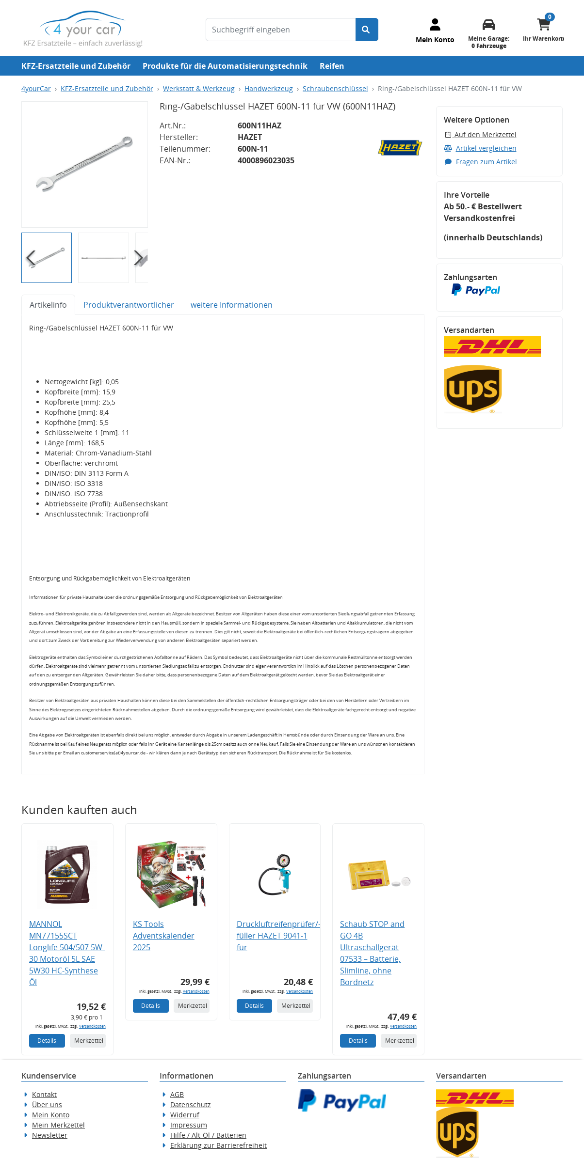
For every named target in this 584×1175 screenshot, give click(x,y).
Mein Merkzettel (58, 1124)
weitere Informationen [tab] (232, 304)
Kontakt (44, 1094)
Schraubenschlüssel (335, 88)
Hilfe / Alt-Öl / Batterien (208, 1135)
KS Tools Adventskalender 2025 (164, 936)
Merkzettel (88, 1040)
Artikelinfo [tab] (48, 304)
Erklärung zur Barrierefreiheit (218, 1145)
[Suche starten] (367, 29)
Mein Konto (50, 1114)
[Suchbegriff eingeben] (281, 29)
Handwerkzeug (268, 88)
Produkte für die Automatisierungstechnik (225, 66)
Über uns (47, 1104)
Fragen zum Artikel (480, 161)
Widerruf (184, 1114)
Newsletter (49, 1135)
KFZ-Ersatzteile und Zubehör (75, 66)
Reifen (332, 66)
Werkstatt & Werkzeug (199, 88)
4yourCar (36, 88)
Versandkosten (92, 1026)
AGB (177, 1094)
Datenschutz (190, 1104)
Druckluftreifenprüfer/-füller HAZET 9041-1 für (279, 936)
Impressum (188, 1124)
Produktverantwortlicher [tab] (128, 304)
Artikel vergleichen (480, 148)
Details (46, 1040)
